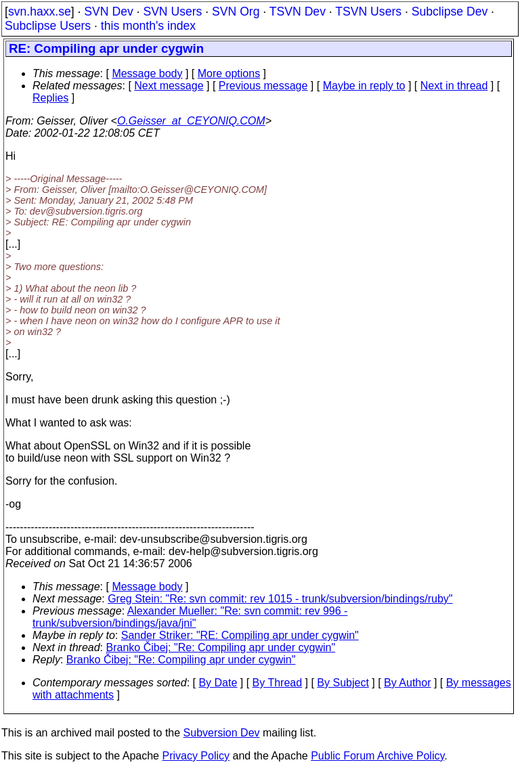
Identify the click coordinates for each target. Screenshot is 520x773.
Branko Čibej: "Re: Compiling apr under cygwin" (221, 647)
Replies (50, 98)
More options (229, 73)
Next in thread (454, 85)
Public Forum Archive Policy (377, 755)
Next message (168, 85)
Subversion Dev (221, 732)
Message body (147, 73)
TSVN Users (368, 11)
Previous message (263, 85)
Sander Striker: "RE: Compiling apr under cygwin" (240, 635)
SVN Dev (108, 11)
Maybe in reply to (364, 85)
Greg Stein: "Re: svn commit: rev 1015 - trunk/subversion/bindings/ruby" (280, 598)
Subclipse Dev (450, 11)
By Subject (342, 682)
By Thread (278, 682)
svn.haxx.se (39, 11)
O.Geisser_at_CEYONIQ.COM (191, 121)
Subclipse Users (48, 25)
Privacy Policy (196, 755)
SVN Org (235, 11)
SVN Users (172, 11)
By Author (407, 682)
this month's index (148, 25)
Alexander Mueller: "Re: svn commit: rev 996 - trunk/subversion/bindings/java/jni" (189, 617)
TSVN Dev (297, 11)
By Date (217, 682)
